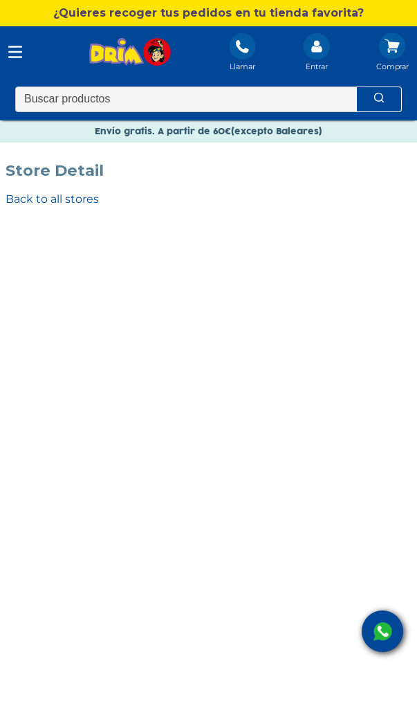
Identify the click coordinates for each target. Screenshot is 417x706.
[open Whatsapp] (382, 631)
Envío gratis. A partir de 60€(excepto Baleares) (208, 131)
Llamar (242, 66)
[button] (208, 13)
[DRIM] (130, 53)
